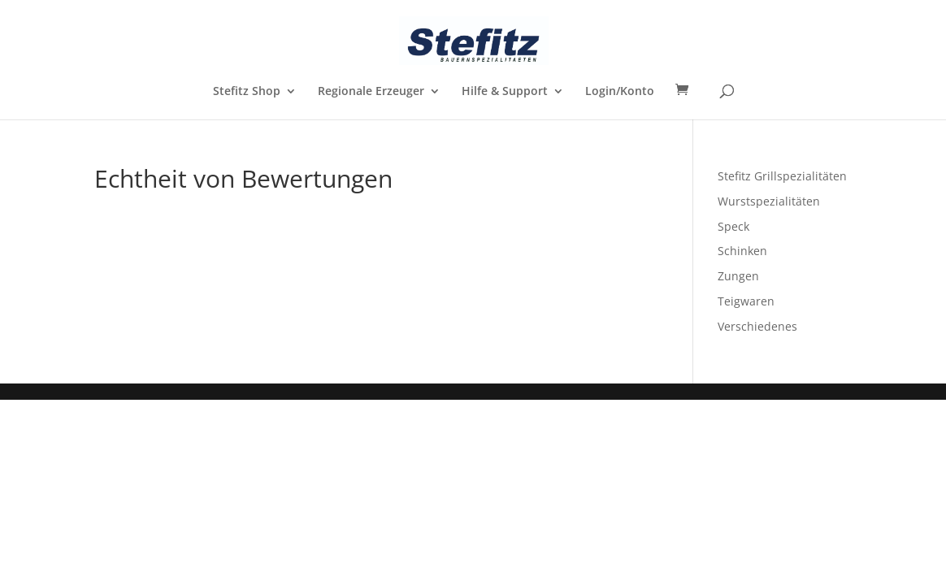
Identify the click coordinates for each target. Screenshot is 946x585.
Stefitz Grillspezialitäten (782, 176)
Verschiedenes (757, 326)
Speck (733, 226)
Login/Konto (619, 91)
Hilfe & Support (505, 91)
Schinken (742, 250)
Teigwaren (746, 301)
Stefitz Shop (246, 91)
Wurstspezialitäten (769, 201)
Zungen (738, 276)
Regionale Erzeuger (371, 91)
